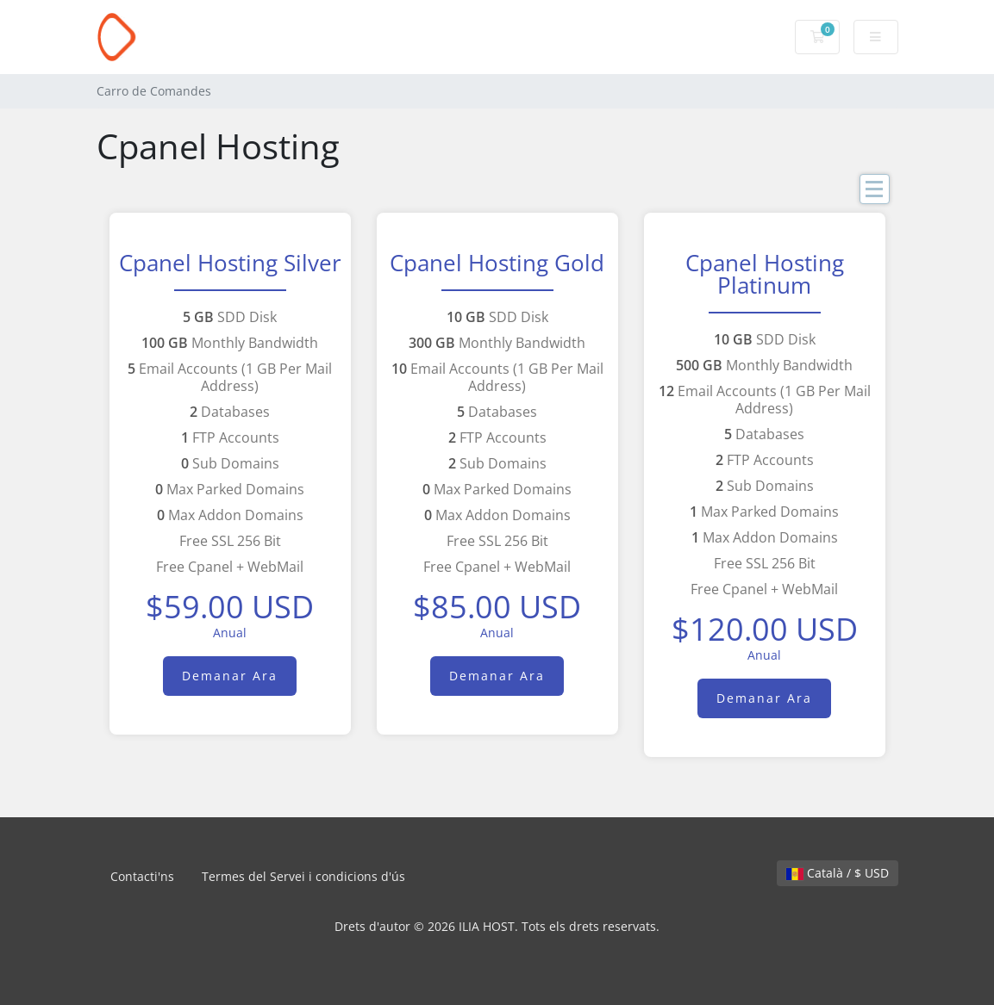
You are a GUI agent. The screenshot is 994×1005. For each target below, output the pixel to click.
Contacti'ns (142, 876)
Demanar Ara (230, 675)
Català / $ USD (837, 873)
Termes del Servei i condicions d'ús (303, 876)
